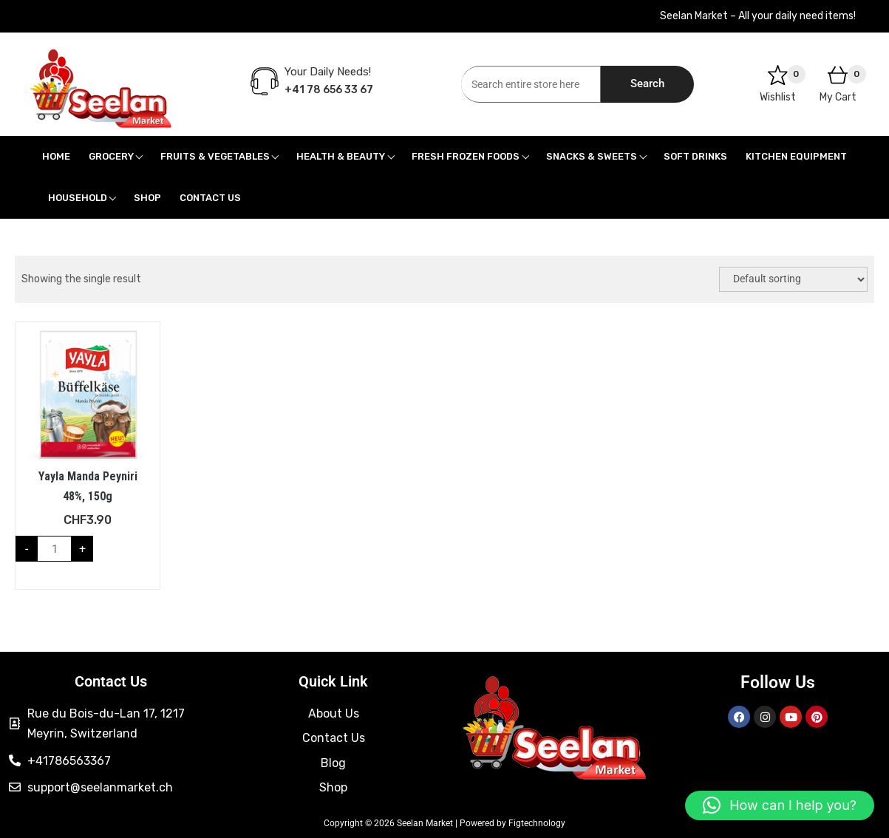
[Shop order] (793, 279)
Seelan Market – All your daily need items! (758, 16)
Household (77, 197)
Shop (147, 197)
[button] (779, 805)
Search (647, 83)
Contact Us (210, 197)
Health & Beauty (340, 156)
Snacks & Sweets (591, 156)
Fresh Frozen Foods (466, 156)
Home (56, 156)
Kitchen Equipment (796, 156)
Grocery (111, 156)
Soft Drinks (695, 156)
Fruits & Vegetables (215, 156)
